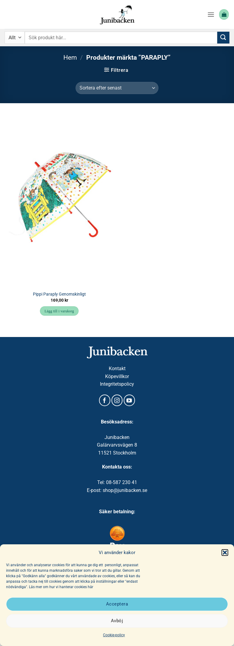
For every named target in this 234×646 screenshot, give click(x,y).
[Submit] (223, 38)
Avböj (117, 620)
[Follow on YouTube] (129, 400)
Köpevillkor (117, 376)
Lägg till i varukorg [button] (59, 311)
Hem (70, 57)
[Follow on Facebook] (104, 400)
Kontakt (117, 368)
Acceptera (117, 604)
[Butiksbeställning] (117, 88)
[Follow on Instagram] (117, 400)
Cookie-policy (114, 635)
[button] (225, 552)
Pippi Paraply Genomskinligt (59, 294)
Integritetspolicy (117, 384)
